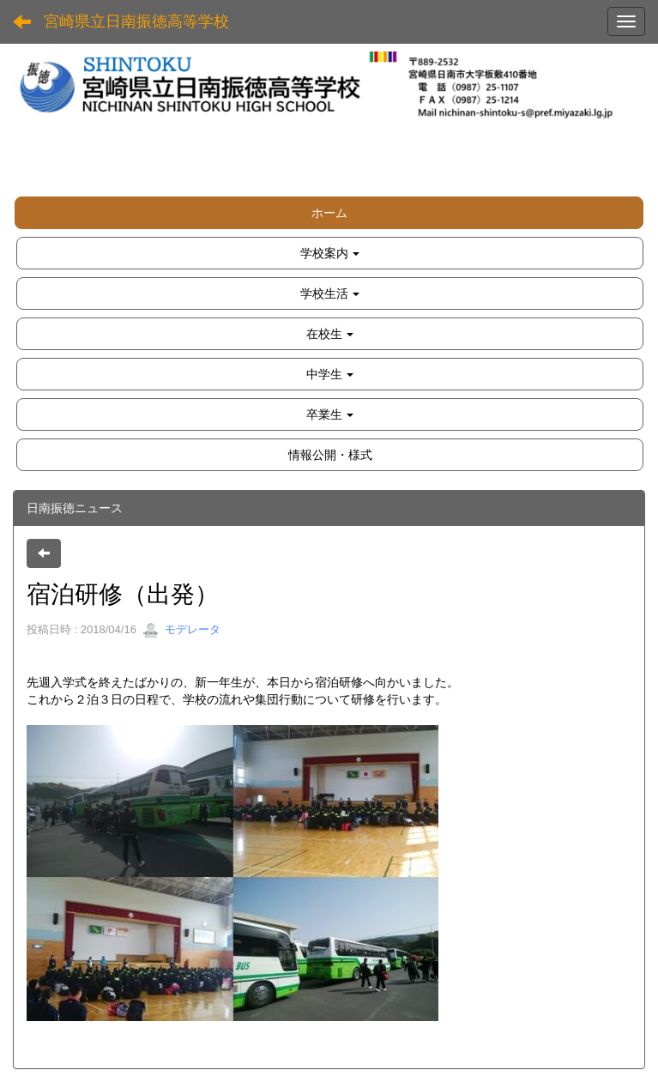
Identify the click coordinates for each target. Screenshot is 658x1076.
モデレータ (181, 629)
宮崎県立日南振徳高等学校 (136, 21)
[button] (329, 253)
